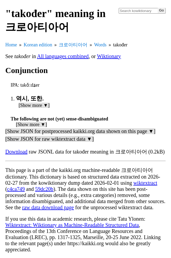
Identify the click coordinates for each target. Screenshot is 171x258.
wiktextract (145, 183)
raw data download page (48, 207)
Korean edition (38, 44)
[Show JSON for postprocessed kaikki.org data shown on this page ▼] (80, 131)
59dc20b (44, 189)
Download (16, 152)
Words (100, 44)
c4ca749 (16, 189)
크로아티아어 (73, 44)
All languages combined (62, 56)
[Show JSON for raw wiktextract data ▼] (49, 139)
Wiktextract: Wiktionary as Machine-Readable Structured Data (72, 225)
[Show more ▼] (34, 105)
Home (11, 44)
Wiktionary (109, 56)
